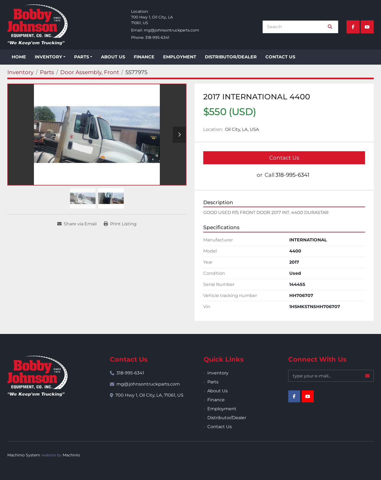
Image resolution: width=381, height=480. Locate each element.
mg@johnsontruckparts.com (171, 30)
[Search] (296, 27)
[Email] (331, 376)
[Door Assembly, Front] (89, 72)
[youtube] (367, 26)
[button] (50, 57)
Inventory (48, 56)
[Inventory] (20, 72)
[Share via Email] (77, 224)
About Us (113, 56)
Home (19, 56)
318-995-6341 (157, 37)
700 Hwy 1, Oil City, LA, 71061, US (149, 395)
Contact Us (280, 56)
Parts (81, 56)
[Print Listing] (120, 224)
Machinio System (23, 455)
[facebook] (353, 26)
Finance (144, 56)
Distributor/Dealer (231, 56)
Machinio (71, 455)
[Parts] (47, 72)
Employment (179, 56)
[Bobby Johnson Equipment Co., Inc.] (37, 376)
